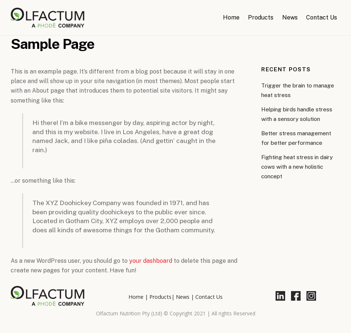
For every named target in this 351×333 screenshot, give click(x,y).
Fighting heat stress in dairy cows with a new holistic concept (297, 167)
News (290, 17)
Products (260, 17)
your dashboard (150, 260)
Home (231, 17)
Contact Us (321, 17)
